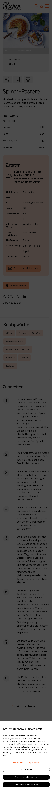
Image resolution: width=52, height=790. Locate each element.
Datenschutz (19, 762)
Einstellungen (26, 769)
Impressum (33, 762)
